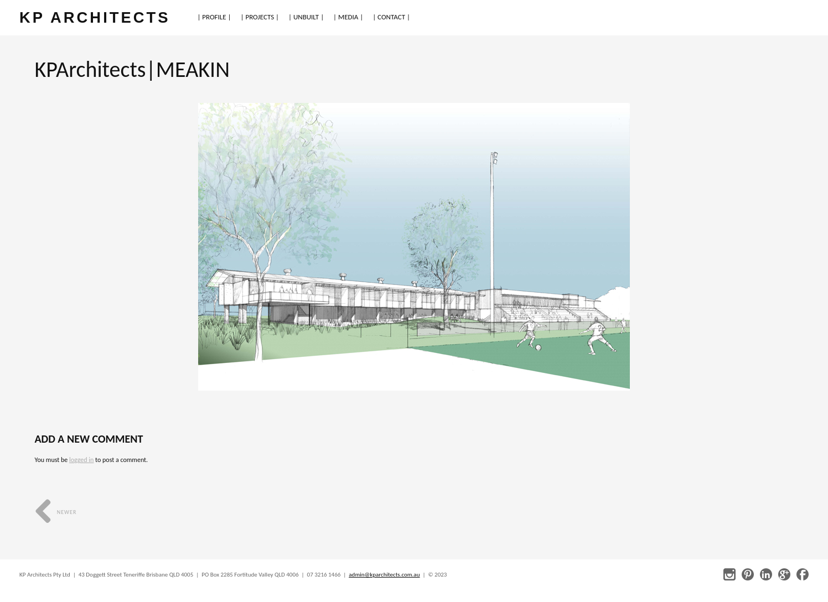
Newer (56, 512)
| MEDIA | (348, 17)
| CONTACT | (391, 17)
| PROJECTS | (260, 17)
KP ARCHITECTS (94, 17)
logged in (81, 460)
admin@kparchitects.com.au (384, 574)
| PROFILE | (214, 17)
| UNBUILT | (306, 17)
